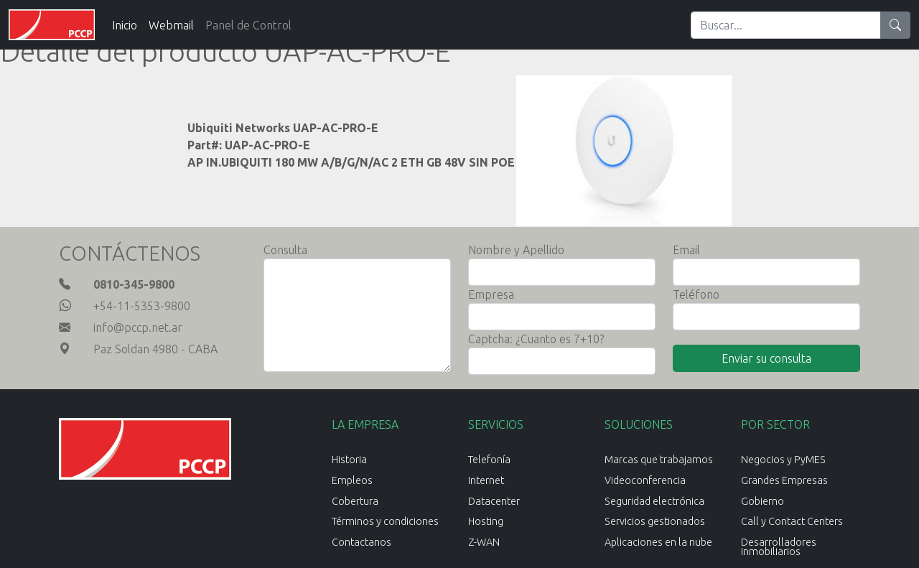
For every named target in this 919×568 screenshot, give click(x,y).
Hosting (485, 521)
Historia (349, 459)
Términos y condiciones (385, 521)
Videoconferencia (645, 480)
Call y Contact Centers (792, 521)
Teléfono (696, 294)
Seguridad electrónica (654, 501)
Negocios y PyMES (783, 459)
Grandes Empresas (784, 480)
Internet (486, 480)
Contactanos (361, 542)
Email (686, 249)
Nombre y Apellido (516, 249)
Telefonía (489, 459)
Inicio (124, 25)
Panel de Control (248, 25)
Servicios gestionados (655, 521)
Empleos (352, 480)
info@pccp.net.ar (137, 327)
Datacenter (494, 501)
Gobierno (762, 501)
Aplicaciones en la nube (658, 542)
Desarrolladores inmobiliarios (778, 546)
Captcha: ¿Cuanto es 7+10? (536, 338)
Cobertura (355, 501)
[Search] (786, 25)
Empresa (491, 294)
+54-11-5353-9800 (141, 305)
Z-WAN (484, 542)
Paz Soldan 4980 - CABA (155, 349)
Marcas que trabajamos (659, 459)
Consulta (285, 249)
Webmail (171, 25)
